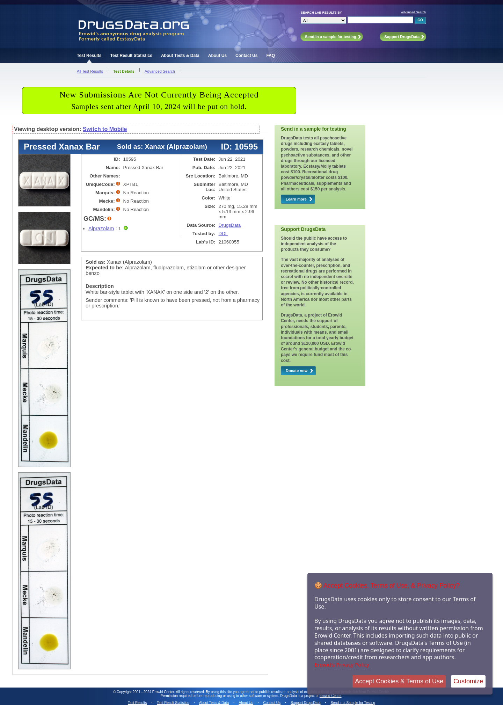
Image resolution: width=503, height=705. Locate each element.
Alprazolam (101, 228)
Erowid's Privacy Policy (341, 664)
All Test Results (90, 71)
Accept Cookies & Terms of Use (399, 681)
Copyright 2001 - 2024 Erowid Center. (146, 692)
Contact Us (246, 55)
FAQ (270, 55)
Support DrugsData (306, 703)
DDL (223, 233)
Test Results (89, 55)
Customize (468, 681)
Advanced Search (413, 12)
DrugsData (230, 225)
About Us (217, 55)
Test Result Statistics (131, 55)
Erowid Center (331, 696)
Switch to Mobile (105, 129)
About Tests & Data (180, 55)
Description (100, 286)
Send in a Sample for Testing (352, 703)
